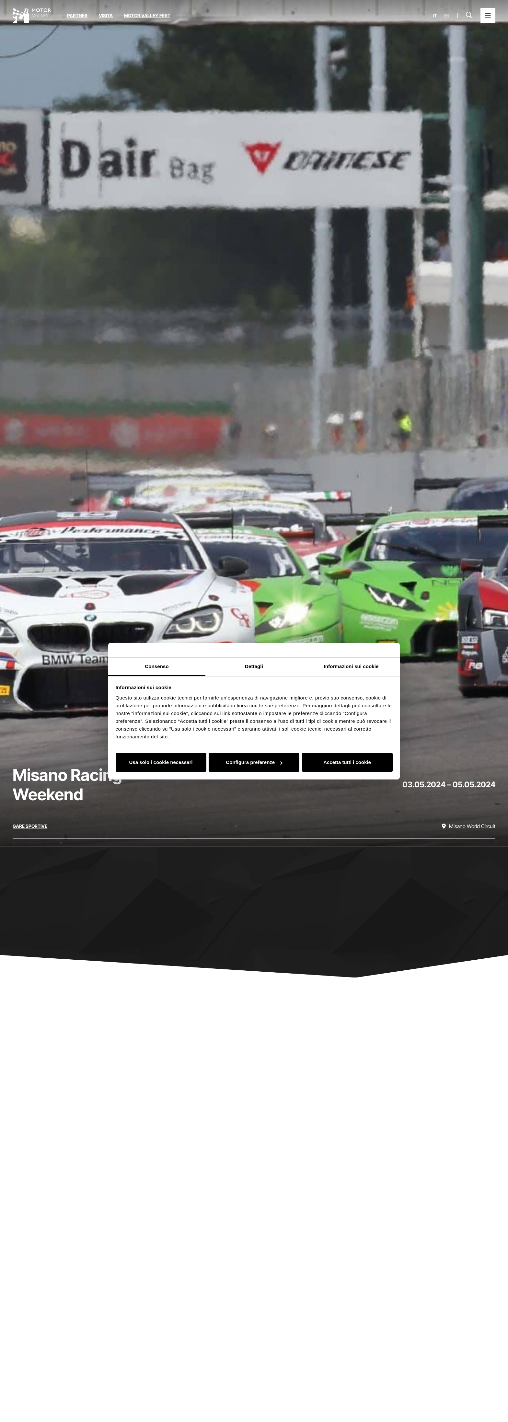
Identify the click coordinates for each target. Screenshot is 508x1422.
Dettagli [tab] (254, 666)
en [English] (446, 15)
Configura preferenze (254, 762)
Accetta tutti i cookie (347, 762)
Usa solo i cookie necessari (161, 762)
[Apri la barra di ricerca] (469, 15)
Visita (106, 15)
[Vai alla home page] (32, 15)
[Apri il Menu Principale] (487, 15)
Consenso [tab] (156, 666)
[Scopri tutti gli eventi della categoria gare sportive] (30, 826)
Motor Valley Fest (147, 15)
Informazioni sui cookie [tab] (351, 666)
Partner (77, 15)
